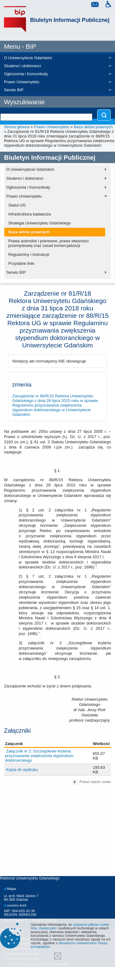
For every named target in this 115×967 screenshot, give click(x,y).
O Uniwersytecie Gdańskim (30, 169)
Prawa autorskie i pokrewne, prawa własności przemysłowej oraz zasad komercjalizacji (48, 243)
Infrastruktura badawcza (29, 214)
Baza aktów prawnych (93, 127)
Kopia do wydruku (22, 769)
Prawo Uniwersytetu (52, 127)
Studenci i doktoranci (25, 178)
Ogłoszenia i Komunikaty (28, 187)
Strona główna (16, 127)
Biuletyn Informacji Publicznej (69, 20)
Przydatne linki (21, 263)
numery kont (16, 905)
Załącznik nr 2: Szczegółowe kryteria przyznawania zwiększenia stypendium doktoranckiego (39, 756)
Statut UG (17, 205)
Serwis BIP (16, 272)
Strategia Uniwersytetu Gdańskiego (39, 223)
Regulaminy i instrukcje (28, 254)
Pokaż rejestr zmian (91, 782)
